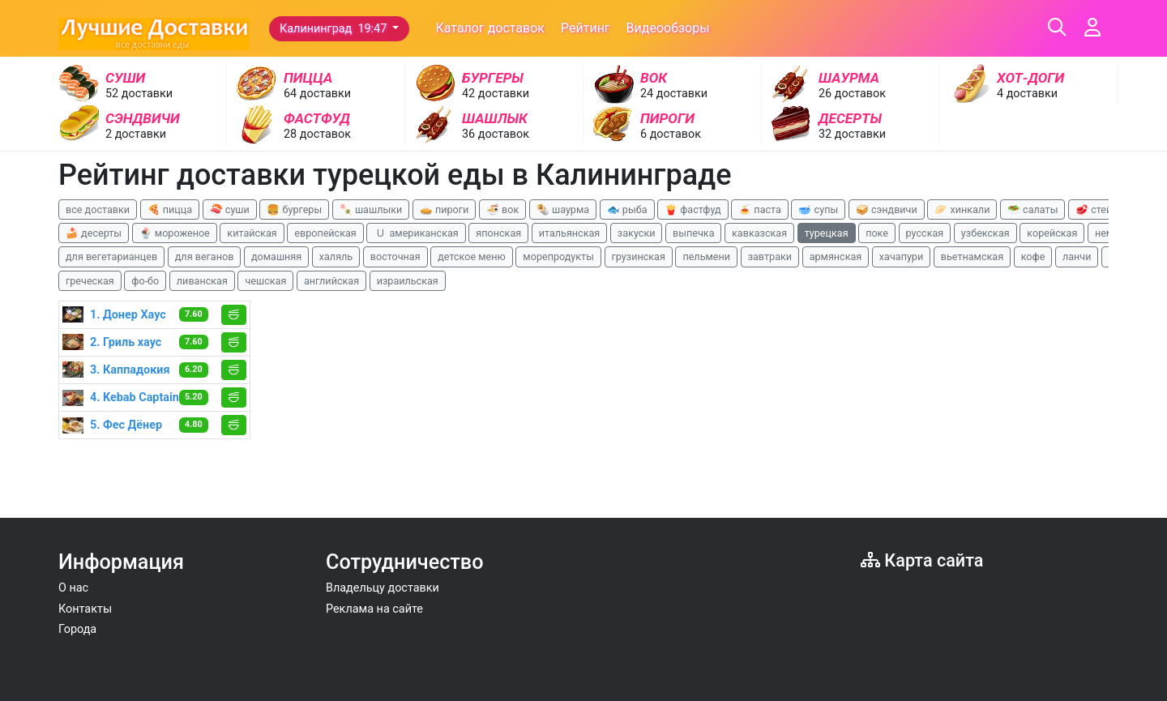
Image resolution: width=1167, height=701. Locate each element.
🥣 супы (818, 209)
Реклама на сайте (374, 609)
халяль (336, 256)
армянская (836, 256)
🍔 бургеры (294, 209)
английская (331, 281)
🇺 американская (416, 233)
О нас (73, 588)
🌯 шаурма (562, 209)
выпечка (693, 233)
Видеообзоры (668, 28)
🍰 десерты (94, 233)
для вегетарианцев (111, 256)
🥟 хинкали (962, 209)
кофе (1033, 256)
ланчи (1077, 256)
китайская (251, 233)
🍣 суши (230, 209)
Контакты (85, 609)
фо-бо (145, 281)
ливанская (202, 281)
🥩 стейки (1099, 209)
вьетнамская (972, 256)
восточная (395, 256)
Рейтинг (585, 28)
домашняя (276, 256)
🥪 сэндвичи (886, 209)
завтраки (770, 256)
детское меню (472, 256)
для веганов (204, 256)
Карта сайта (922, 560)
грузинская (638, 256)
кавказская (759, 233)
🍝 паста (759, 209)
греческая (90, 281)
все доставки (98, 209)
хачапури (901, 256)
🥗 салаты (1032, 209)
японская (498, 233)
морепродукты (558, 256)
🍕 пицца (169, 209)
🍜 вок (502, 209)
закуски (637, 233)
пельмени (706, 256)
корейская (1052, 233)
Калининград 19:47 (335, 29)
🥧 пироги (444, 209)
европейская (325, 233)
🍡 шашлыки (371, 209)
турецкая (827, 233)
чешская (265, 281)
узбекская (985, 233)
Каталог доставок (490, 28)
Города (77, 629)
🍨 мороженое (174, 233)
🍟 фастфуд (693, 209)
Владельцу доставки (382, 588)
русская (925, 233)
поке (877, 233)
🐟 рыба (627, 209)
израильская (407, 281)
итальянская (570, 233)
